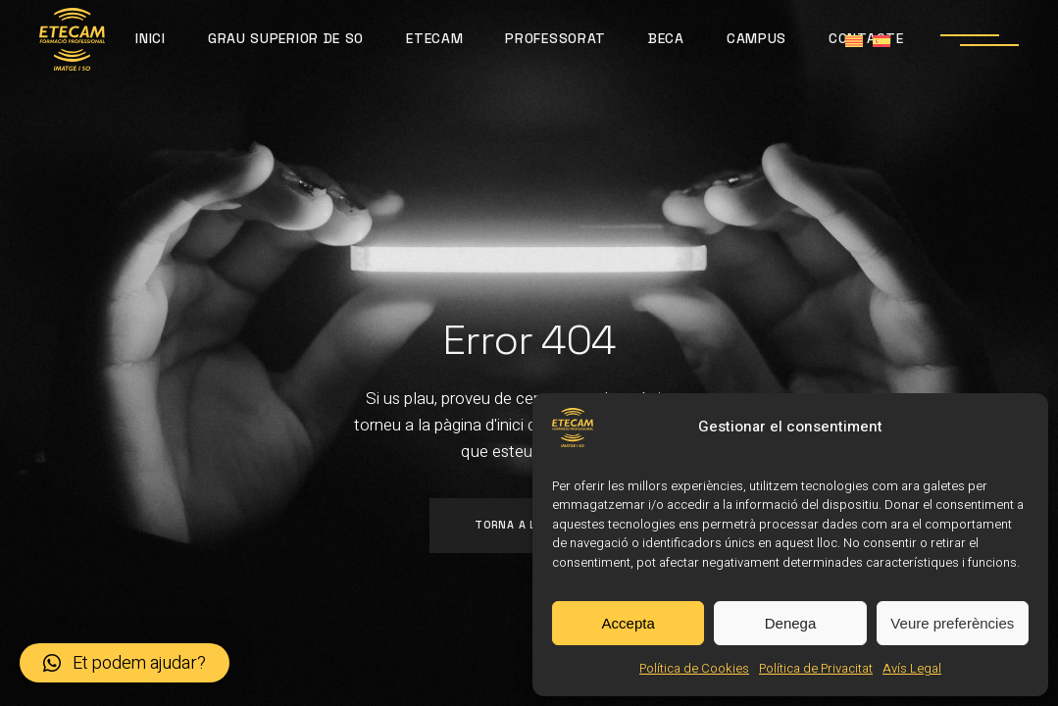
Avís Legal (911, 668)
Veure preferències (952, 623)
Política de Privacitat (816, 668)
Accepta (628, 623)
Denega (791, 623)
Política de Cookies (694, 668)
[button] (124, 662)
